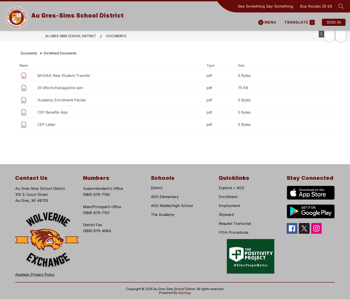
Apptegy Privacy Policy (35, 274)
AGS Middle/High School (172, 205)
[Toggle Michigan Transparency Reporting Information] (322, 34)
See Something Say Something (265, 6)
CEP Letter (47, 124)
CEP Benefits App (53, 112)
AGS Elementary (165, 197)
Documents (116, 36)
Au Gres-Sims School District (70, 36)
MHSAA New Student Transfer (64, 75)
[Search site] (341, 6)
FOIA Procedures (233, 232)
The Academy (163, 214)
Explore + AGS (231, 188)
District (156, 188)
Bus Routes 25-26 (316, 6)
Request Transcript (235, 223)
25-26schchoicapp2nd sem (60, 88)
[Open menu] (267, 22)
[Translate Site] (299, 22)
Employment (229, 205)
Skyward (226, 214)
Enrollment (228, 197)
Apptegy (184, 293)
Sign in (334, 22)
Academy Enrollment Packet (62, 100)
